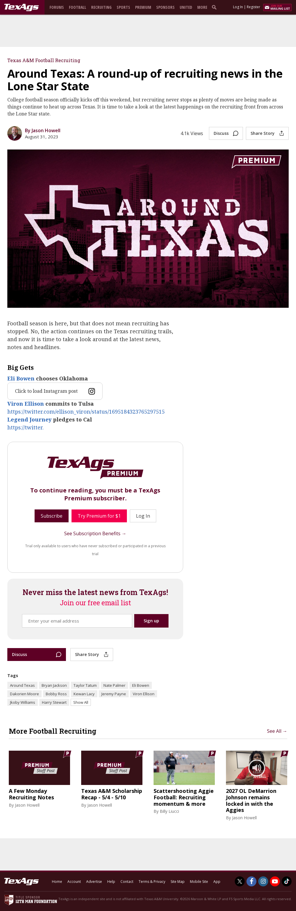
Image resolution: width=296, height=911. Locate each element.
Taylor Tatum (85, 685)
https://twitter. (25, 427)
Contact (126, 881)
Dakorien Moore (24, 693)
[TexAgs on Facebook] (251, 881)
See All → (277, 731)
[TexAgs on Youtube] (275, 881)
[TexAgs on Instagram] (263, 881)
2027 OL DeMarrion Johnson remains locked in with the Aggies (251, 800)
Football (77, 7)
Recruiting (101, 7)
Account (74, 881)
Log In (238, 6)
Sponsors (165, 7)
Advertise (94, 881)
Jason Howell (27, 805)
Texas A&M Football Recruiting (43, 60)
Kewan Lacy (84, 693)
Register (253, 6)
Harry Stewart (54, 702)
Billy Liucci (169, 811)
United (186, 7)
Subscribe (51, 516)
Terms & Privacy (152, 881)
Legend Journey (29, 419)
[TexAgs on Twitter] (240, 881)
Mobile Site (199, 881)
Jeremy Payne (113, 693)
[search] (215, 7)
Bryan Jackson (54, 685)
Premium (143, 7)
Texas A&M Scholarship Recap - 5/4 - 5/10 (111, 794)
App (216, 881)
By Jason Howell (42, 130)
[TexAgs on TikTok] (287, 881)
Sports (123, 7)
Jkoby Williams (22, 702)
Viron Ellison (25, 403)
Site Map (178, 881)
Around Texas (22, 685)
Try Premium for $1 (99, 516)
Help (111, 881)
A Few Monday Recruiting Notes (31, 794)
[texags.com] (21, 7)
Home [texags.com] (57, 881)
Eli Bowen (21, 378)
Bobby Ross (56, 693)
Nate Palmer (114, 685)
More (202, 7)
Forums (57, 7)
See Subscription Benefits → (95, 533)
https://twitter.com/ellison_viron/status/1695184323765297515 (86, 411)
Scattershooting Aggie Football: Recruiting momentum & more (184, 797)
